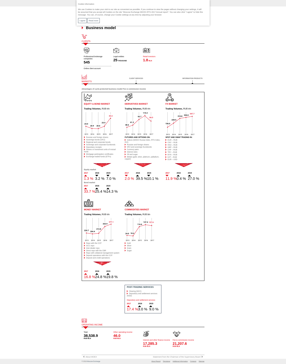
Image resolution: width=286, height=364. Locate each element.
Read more (93, 20)
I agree (82, 20)
